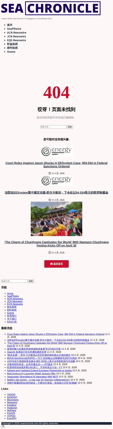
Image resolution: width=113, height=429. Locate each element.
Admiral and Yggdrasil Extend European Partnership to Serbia (39, 370)
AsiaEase (12, 407)
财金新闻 (12, 44)
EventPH (11, 418)
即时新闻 (12, 48)
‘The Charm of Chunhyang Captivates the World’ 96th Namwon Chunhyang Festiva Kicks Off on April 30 (56, 243)
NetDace (11, 410)
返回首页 (56, 264)
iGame (11, 51)
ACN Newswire (16, 32)
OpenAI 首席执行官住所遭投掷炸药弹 (26, 352)
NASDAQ (12, 397)
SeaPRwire (14, 28)
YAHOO (11, 394)
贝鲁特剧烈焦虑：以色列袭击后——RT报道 (30, 364)
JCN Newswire (16, 36)
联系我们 (11, 315)
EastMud (11, 405)
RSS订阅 (12, 322)
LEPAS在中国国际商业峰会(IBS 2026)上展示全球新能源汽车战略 (41, 361)
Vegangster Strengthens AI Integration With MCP (32, 376)
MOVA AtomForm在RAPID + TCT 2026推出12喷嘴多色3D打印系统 (42, 358)
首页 (9, 25)
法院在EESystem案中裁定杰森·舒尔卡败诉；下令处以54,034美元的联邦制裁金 (56, 192)
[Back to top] (3, 426)
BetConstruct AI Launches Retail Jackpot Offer (31, 373)
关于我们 (11, 319)
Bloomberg (12, 400)
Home (10, 293)
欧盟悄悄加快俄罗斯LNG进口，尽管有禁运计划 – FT (34, 367)
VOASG (11, 415)
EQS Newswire (16, 40)
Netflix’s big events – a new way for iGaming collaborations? (38, 380)
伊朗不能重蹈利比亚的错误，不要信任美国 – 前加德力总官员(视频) (42, 383)
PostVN (11, 413)
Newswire (12, 402)
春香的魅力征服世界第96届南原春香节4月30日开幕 (34, 349)
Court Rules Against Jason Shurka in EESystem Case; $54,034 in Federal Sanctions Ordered (57, 164)
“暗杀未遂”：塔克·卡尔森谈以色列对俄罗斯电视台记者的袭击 (38, 355)
